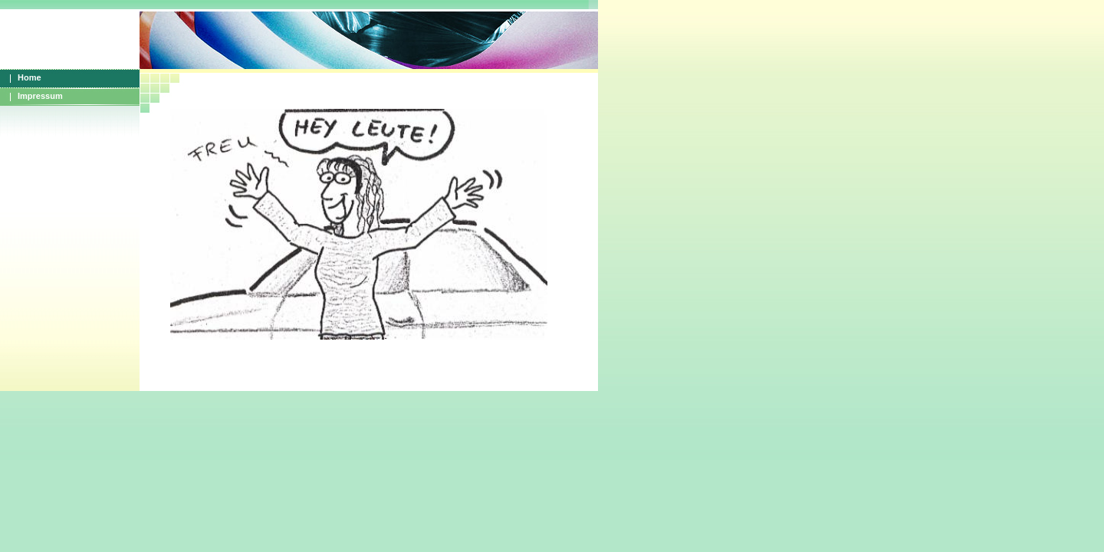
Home (29, 77)
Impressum (40, 95)
